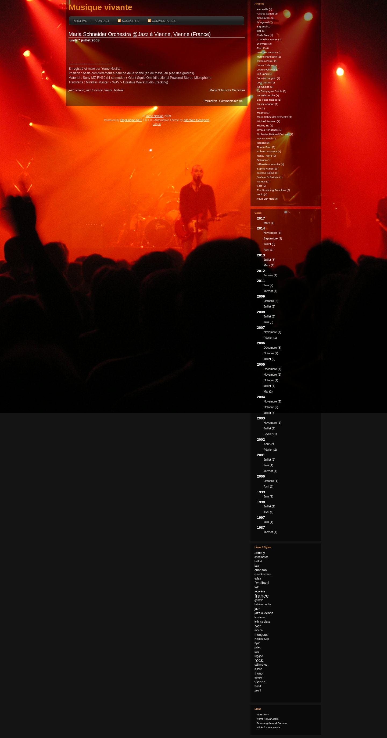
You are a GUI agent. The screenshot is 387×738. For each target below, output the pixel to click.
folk (257, 587)
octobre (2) (271, 300)
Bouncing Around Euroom (272, 723)
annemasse (261, 557)
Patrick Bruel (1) (266, 138)
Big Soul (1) (264, 26)
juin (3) (268, 322)
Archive (80, 20)
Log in (157, 124)
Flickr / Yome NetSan (269, 727)
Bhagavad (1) (265, 22)
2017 (287, 221)
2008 (287, 318)
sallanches (261, 664)
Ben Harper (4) (265, 17)
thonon (259, 673)
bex (257, 565)
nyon (257, 643)
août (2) (269, 444)
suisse (258, 669)
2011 (287, 286)
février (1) (270, 337)
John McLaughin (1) (268, 78)
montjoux (261, 635)
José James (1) (266, 82)
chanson (261, 570)
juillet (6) (269, 412)
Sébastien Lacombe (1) (270, 164)
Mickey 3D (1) (265, 125)
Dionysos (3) (264, 43)
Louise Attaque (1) (267, 104)
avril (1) (269, 249)
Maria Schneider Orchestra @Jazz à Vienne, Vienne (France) (140, 34)
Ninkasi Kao (262, 638)
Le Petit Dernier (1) (268, 95)
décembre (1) (272, 368)
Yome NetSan (154, 116)
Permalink (210, 101)
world (258, 686)
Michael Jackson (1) (268, 121)
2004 (287, 405)
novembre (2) (272, 401)
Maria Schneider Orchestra (227, 90)
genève (259, 600)
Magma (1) (263, 112)
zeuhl (258, 690)
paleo (258, 647)
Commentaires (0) (231, 101)
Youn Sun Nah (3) (267, 198)
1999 (287, 495)
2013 (287, 261)
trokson (259, 677)
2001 (287, 463)
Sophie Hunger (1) (267, 168)
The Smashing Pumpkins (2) (273, 190)
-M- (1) (261, 108)
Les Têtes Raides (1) (269, 99)
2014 (287, 239)
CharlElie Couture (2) (269, 39)
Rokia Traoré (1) (266, 155)
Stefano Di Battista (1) (269, 177)
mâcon (259, 630)
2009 (287, 302)
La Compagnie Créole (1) (271, 91)
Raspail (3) (263, 142)
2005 (287, 378)
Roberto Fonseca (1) (269, 151)
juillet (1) (269, 385)
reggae (259, 656)
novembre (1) (272, 232)
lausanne (260, 617)
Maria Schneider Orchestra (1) (274, 116)
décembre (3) (272, 347)
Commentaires (162, 20)
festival (118, 90)
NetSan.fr (263, 714)
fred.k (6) (263, 48)
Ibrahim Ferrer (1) (267, 60)
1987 (287, 530)
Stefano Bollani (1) (267, 172)
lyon (258, 626)
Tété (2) (261, 185)
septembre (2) (273, 238)
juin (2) (268, 285)
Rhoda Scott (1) (266, 147)
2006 (287, 351)
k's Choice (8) (265, 86)
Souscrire (128, 20)
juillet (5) (269, 259)
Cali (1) (261, 30)
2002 (287, 445)
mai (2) (268, 391)
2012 (287, 274)
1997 (287, 520)
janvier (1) (270, 275)
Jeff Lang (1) (264, 73)
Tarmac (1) (263, 181)
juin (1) (268, 465)
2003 (287, 426)
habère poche (263, 604)
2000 (287, 482)
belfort (258, 561)
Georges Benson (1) (269, 52)
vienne (80, 90)
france (109, 90)
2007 (287, 333)
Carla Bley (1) (265, 35)
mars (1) (269, 222)
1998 (287, 507)
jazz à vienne (94, 90)
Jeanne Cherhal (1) (268, 69)
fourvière (260, 591)
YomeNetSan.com (267, 718)
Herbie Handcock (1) (269, 56)
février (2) (270, 449)
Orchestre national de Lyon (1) (275, 134)
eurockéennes (263, 574)
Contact (102, 20)
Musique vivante (100, 7)
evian (258, 578)
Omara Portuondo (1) (269, 129)
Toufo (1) (262, 194)
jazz (71, 90)
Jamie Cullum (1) (267, 65)
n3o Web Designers (196, 120)
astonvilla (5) (264, 9)
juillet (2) (269, 306)
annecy (260, 553)
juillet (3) (269, 244)
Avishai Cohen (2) (267, 13)
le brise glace (262, 621)
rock (259, 660)
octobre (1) (271, 380)
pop (257, 651)
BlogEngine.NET (131, 120)
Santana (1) (264, 159)
